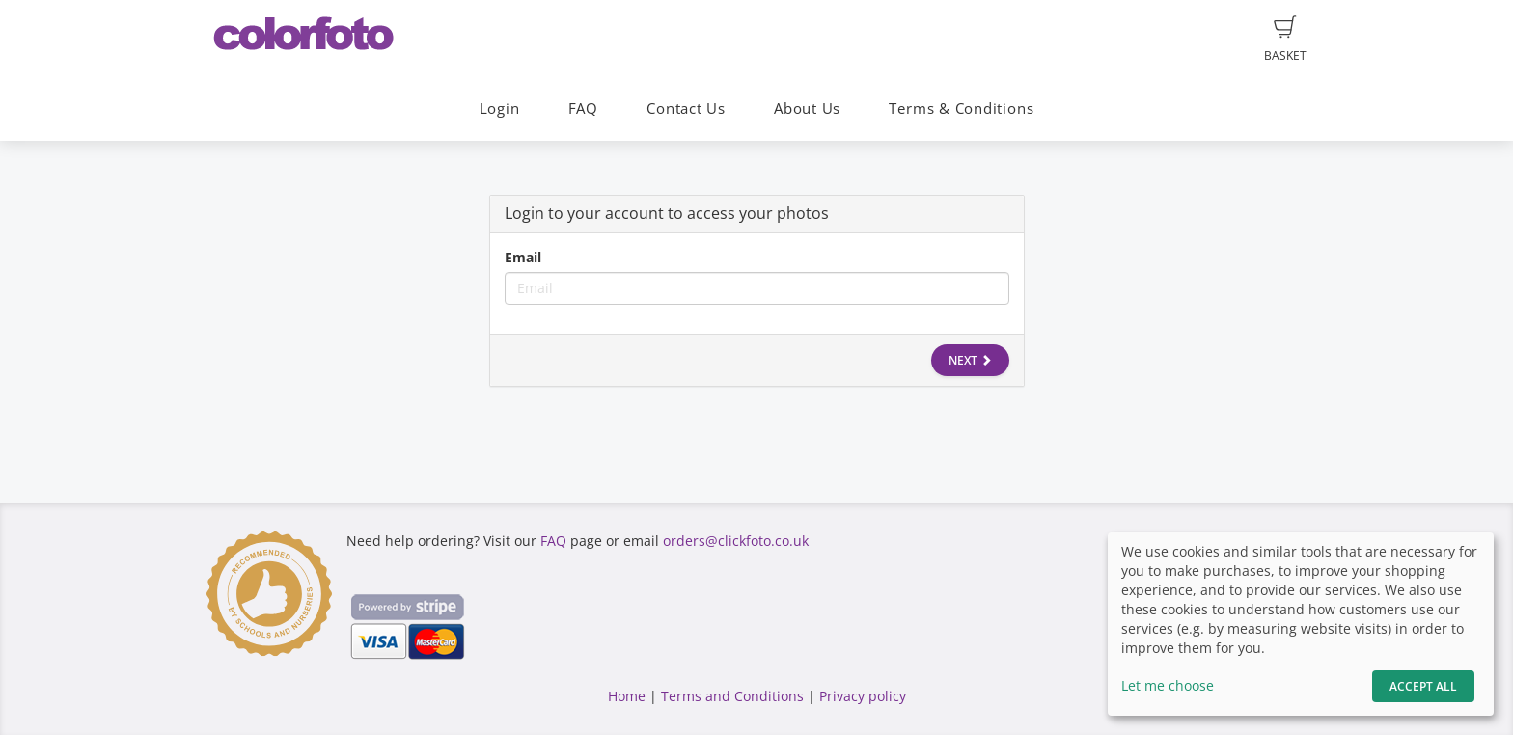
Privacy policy (862, 696)
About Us (807, 108)
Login (500, 108)
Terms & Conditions (961, 108)
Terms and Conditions (732, 696)
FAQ (583, 108)
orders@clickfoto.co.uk (736, 540)
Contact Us (686, 108)
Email (523, 257)
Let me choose (1167, 685)
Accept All (1423, 686)
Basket (1285, 39)
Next (970, 360)
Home (627, 696)
